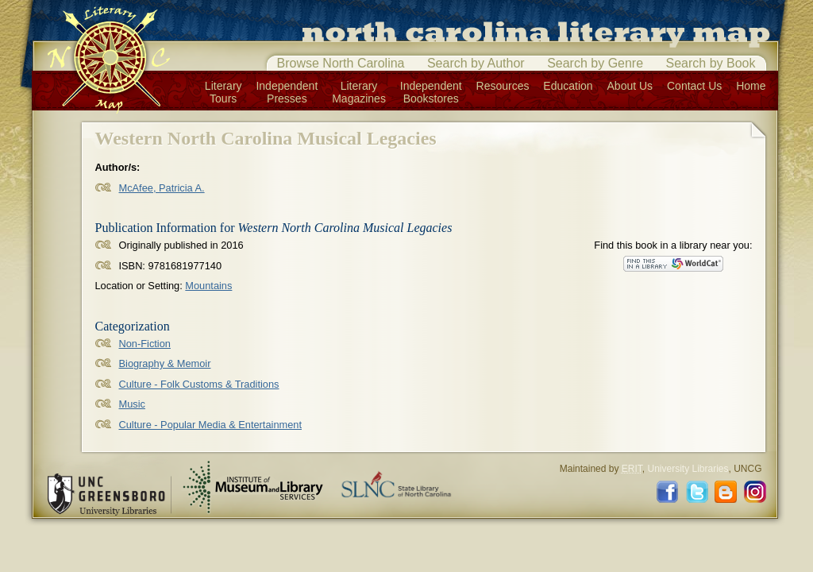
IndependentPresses (287, 92)
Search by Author (476, 63)
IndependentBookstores (431, 92)
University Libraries (687, 468)
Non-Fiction (145, 344)
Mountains (208, 286)
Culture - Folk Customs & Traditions (199, 384)
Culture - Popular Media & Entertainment (210, 425)
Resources (503, 85)
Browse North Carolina (341, 63)
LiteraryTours (223, 92)
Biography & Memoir (165, 363)
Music (132, 404)
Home (750, 85)
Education (567, 85)
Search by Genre (595, 63)
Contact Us (694, 85)
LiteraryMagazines (359, 92)
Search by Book (711, 63)
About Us (630, 85)
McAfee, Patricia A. (162, 188)
